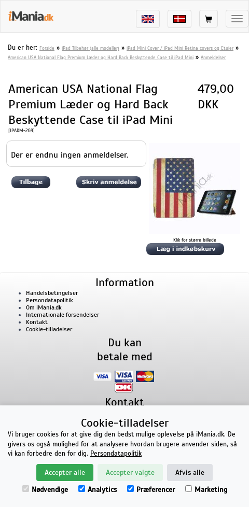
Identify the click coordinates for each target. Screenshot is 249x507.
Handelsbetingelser (52, 293)
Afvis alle (189, 472)
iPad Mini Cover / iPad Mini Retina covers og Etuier (180, 48)
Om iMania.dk (44, 307)
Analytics (97, 489)
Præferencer (151, 489)
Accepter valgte (130, 472)
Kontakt (37, 322)
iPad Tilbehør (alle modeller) (90, 48)
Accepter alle (65, 472)
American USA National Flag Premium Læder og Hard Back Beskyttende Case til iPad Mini (100, 57)
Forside (46, 48)
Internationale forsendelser (62, 314)
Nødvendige (45, 489)
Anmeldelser (213, 57)
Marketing (206, 489)
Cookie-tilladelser (49, 329)
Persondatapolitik (49, 300)
